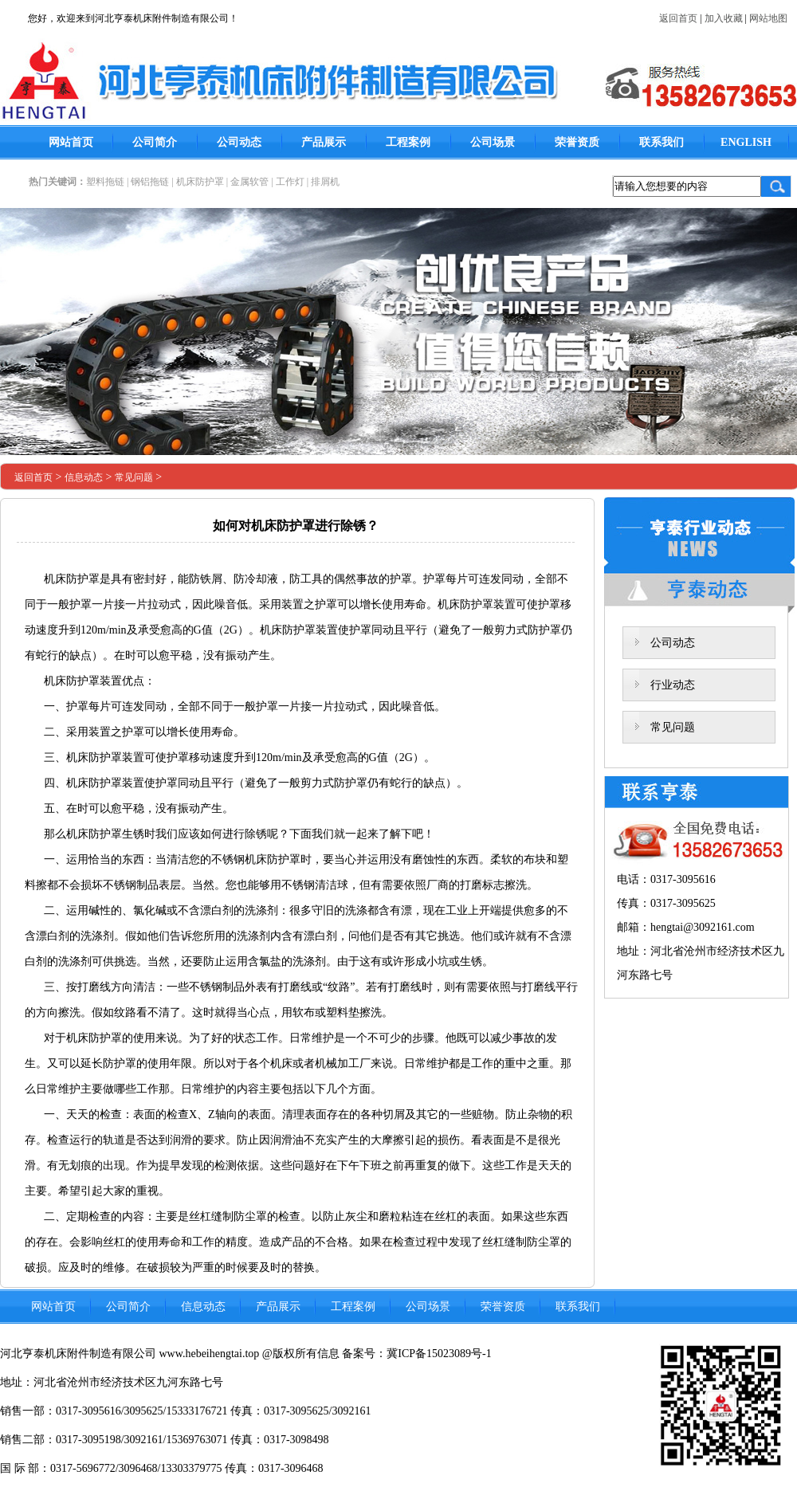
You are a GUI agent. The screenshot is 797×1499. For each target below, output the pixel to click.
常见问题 (134, 477)
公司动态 (239, 142)
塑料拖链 (105, 181)
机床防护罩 (200, 181)
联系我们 (661, 142)
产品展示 (323, 142)
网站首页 (71, 142)
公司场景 (492, 142)
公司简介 (154, 142)
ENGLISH (745, 142)
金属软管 (249, 181)
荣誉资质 (577, 142)
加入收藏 (724, 18)
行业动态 (672, 685)
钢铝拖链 (150, 181)
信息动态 (84, 477)
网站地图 (768, 18)
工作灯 (290, 181)
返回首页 (678, 18)
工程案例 (408, 142)
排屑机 (325, 181)
